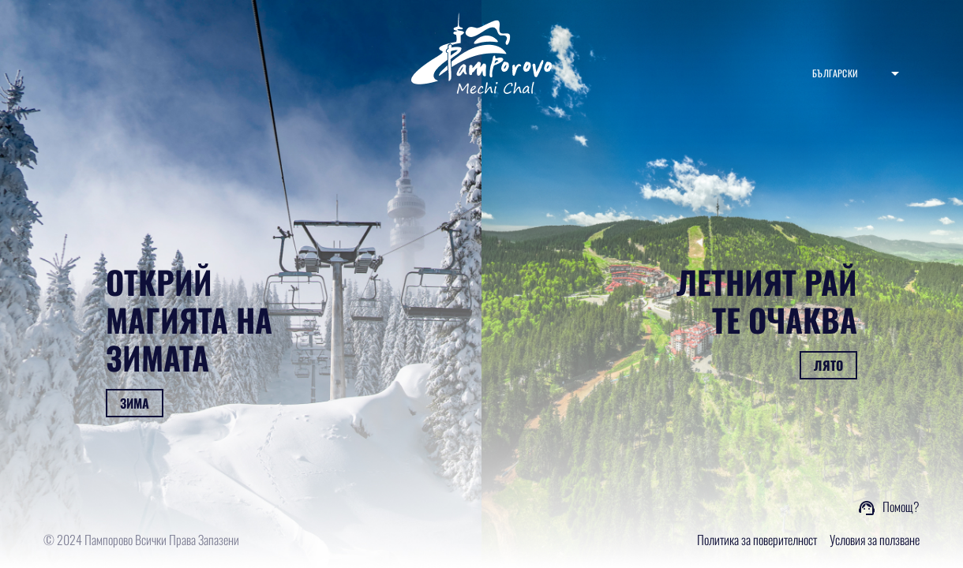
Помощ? (901, 506)
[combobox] (855, 73)
